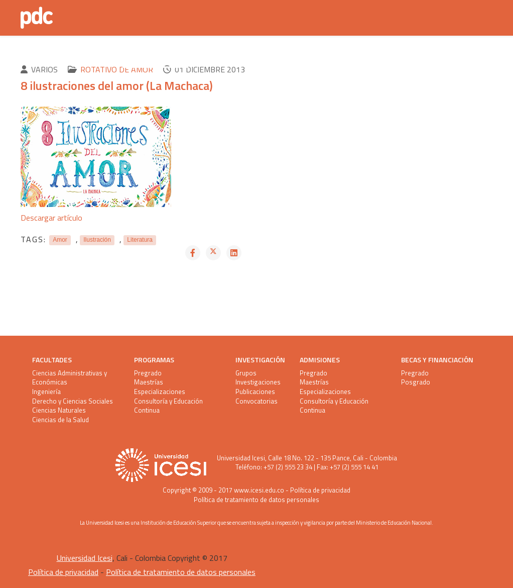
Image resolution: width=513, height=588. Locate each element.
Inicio (42, 57)
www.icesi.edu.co (259, 490)
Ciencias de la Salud (60, 420)
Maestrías (148, 382)
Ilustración (97, 240)
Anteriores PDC (155, 57)
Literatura (140, 240)
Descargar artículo (51, 218)
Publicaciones (255, 392)
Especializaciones (159, 392)
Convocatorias (256, 401)
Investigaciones (258, 382)
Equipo (300, 57)
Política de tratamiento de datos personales (256, 500)
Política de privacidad (320, 490)
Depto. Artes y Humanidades (383, 57)
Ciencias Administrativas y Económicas (69, 377)
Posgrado (415, 382)
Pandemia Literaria (236, 57)
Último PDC (89, 57)
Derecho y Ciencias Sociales (72, 401)
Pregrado (148, 373)
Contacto (50, 103)
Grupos (245, 373)
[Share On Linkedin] (233, 252)
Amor (60, 240)
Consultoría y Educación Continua (168, 406)
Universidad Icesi (241, 458)
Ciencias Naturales (59, 410)
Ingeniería (46, 392)
